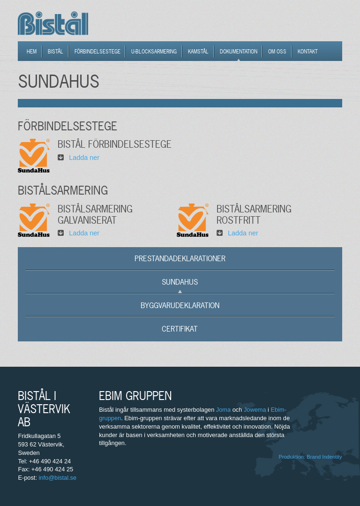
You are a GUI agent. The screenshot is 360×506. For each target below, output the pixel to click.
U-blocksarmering (154, 51)
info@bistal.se (58, 477)
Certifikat (180, 329)
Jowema (255, 409)
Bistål (55, 51)
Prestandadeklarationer (180, 258)
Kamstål (198, 51)
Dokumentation (238, 51)
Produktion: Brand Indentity (310, 457)
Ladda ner (84, 157)
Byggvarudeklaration (180, 305)
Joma (223, 409)
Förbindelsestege (97, 51)
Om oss (277, 51)
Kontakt (308, 51)
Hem (32, 51)
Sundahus (180, 282)
